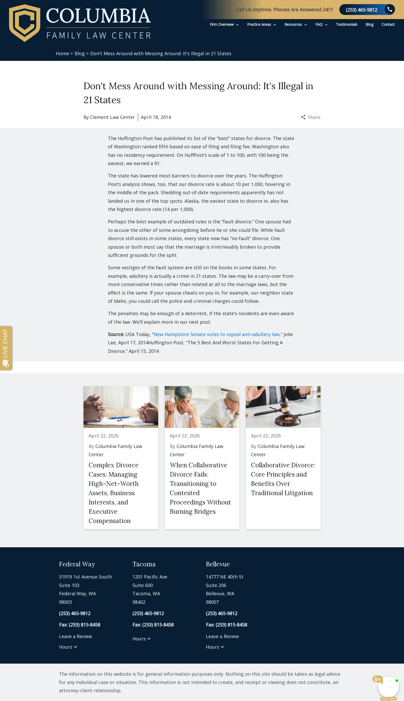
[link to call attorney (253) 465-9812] (367, 9)
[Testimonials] (346, 24)
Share (311, 117)
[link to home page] (80, 23)
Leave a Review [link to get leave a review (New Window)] (75, 636)
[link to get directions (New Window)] (92, 589)
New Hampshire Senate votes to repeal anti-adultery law (217, 334)
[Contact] (388, 24)
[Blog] (369, 24)
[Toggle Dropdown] (237, 24)
